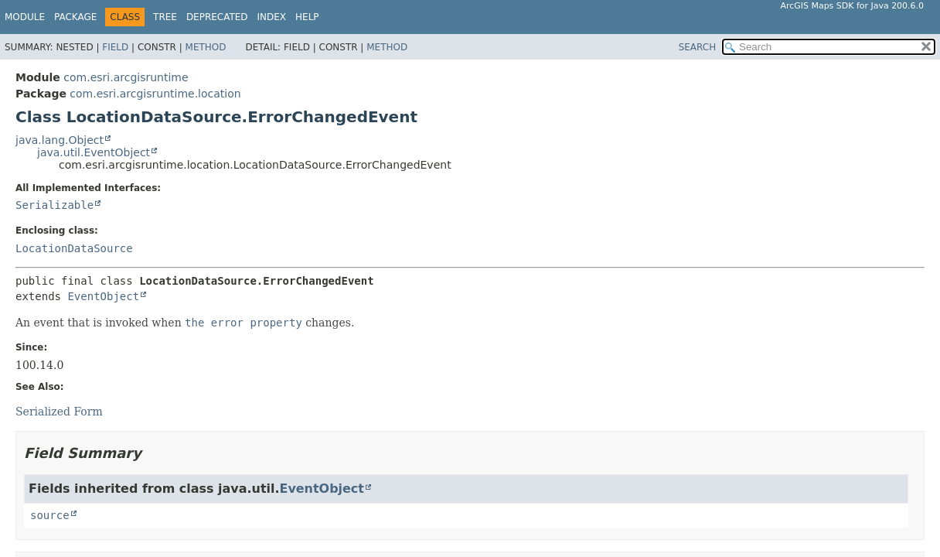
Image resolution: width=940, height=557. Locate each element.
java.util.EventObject (93, 152)
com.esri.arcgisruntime (125, 77)
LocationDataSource (74, 248)
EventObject (103, 296)
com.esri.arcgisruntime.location (155, 93)
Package (75, 17)
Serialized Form (59, 411)
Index (272, 17)
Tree (165, 17)
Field (115, 47)
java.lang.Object (59, 140)
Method (206, 47)
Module (25, 17)
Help (307, 17)
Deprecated (217, 17)
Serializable (54, 205)
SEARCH (698, 47)
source (50, 515)
